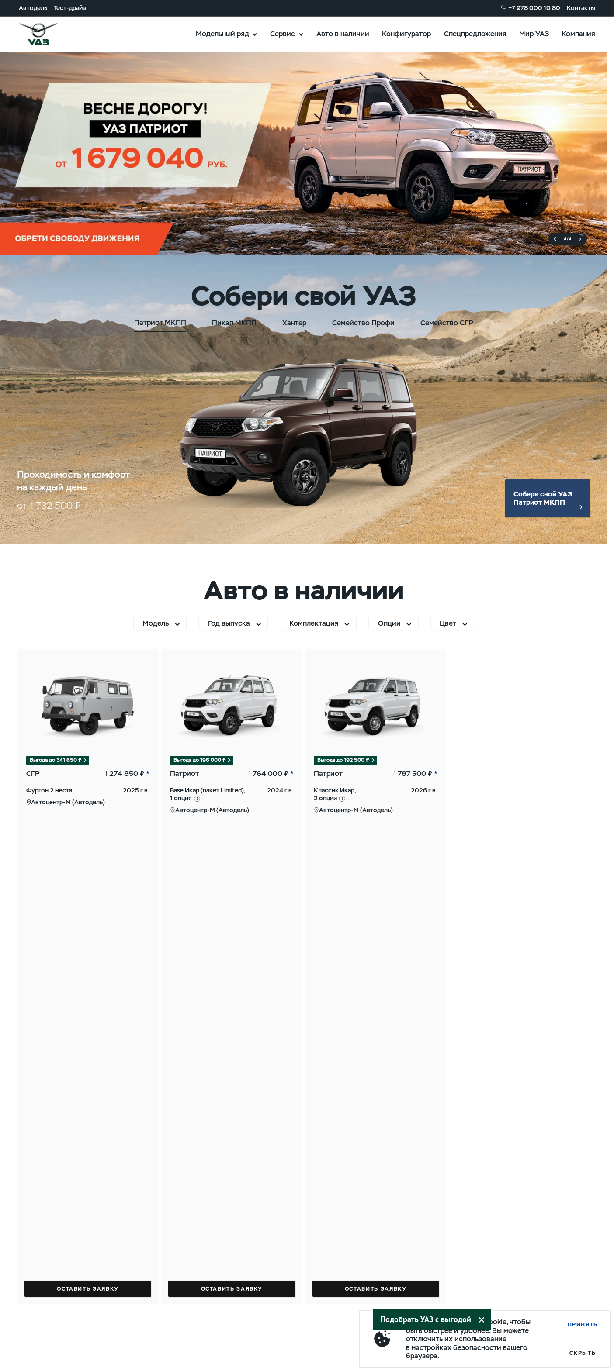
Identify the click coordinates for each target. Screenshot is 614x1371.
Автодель (33, 8)
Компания (578, 33)
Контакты (581, 8)
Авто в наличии (342, 33)
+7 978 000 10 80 (534, 8)
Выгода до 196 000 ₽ (199, 760)
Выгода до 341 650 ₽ (56, 760)
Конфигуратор (406, 33)
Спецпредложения (475, 33)
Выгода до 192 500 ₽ (343, 760)
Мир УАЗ (534, 33)
